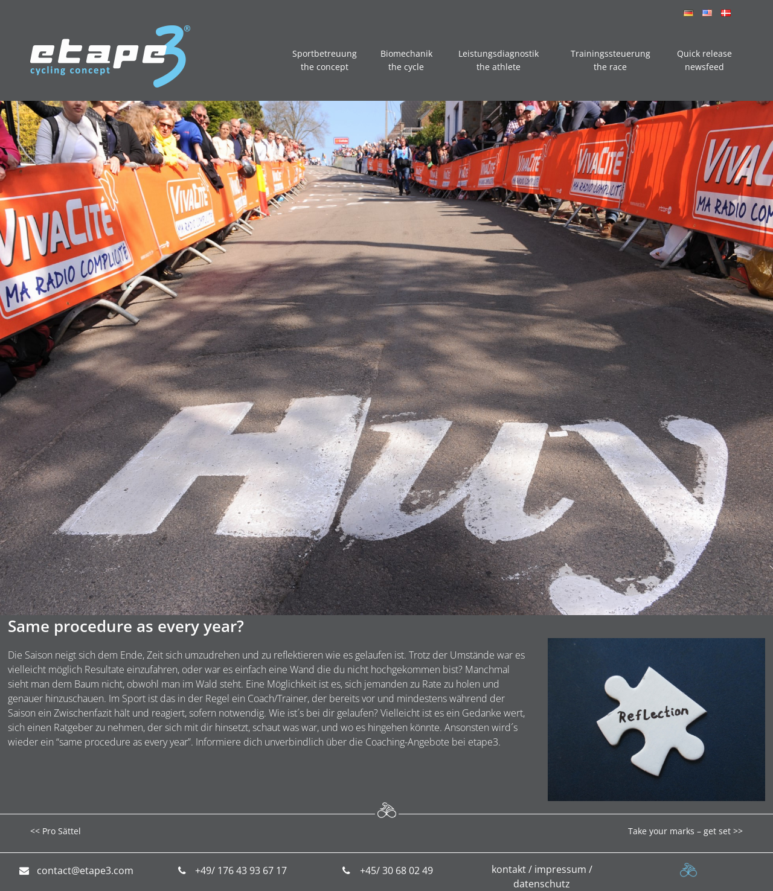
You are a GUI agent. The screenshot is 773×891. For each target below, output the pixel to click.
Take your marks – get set (679, 831)
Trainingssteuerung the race (610, 60)
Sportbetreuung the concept (324, 60)
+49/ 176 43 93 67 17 (241, 870)
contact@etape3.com (85, 870)
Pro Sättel (61, 831)
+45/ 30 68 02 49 (396, 870)
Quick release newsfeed (704, 60)
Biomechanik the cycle (406, 60)
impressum (560, 869)
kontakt (509, 869)
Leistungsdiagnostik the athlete (498, 60)
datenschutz (541, 883)
